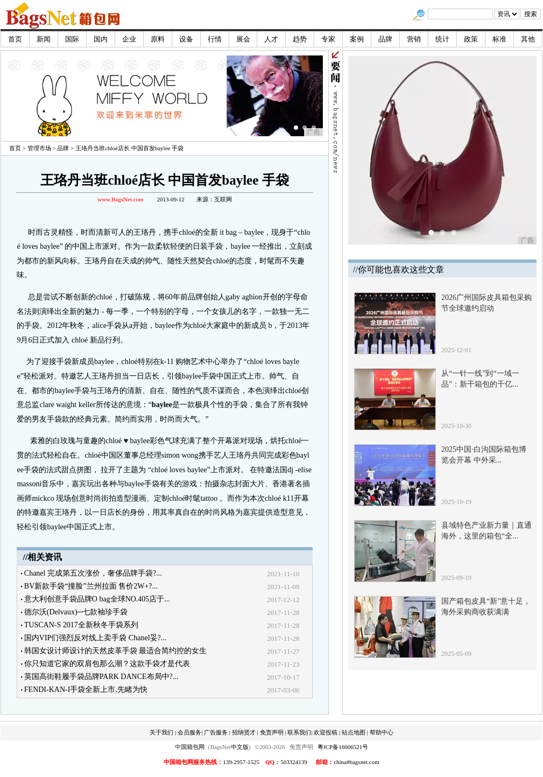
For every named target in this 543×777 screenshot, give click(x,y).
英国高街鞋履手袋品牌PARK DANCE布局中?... (101, 677)
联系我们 (299, 732)
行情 (215, 39)
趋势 (300, 39)
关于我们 (161, 732)
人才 (271, 39)
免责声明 (272, 732)
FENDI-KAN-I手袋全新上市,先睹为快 (85, 689)
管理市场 (39, 148)
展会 (243, 39)
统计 (442, 39)
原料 (158, 39)
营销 (414, 39)
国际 (72, 39)
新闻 (44, 39)
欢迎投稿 (325, 732)
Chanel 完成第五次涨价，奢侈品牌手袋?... (93, 573)
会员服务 (189, 732)
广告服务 (216, 732)
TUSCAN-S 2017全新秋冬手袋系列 (81, 625)
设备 (186, 39)
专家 (328, 39)
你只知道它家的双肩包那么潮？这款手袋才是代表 (107, 664)
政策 (471, 39)
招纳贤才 (244, 732)
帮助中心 (381, 732)
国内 (101, 39)
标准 (499, 39)
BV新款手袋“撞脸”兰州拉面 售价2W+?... (91, 586)
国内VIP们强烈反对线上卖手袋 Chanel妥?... (95, 638)
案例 (357, 39)
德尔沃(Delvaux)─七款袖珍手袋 (76, 612)
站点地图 (353, 732)
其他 (528, 39)
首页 (15, 39)
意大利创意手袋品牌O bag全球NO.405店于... (97, 599)
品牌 (385, 39)
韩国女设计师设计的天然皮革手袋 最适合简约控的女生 (115, 651)
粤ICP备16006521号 (343, 747)
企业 (129, 39)
